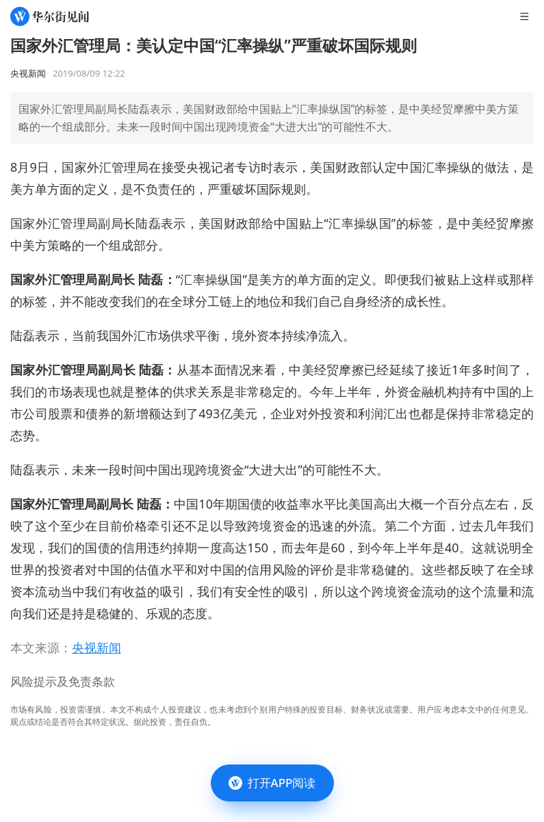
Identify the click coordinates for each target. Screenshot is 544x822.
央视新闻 (96, 647)
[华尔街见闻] (49, 16)
